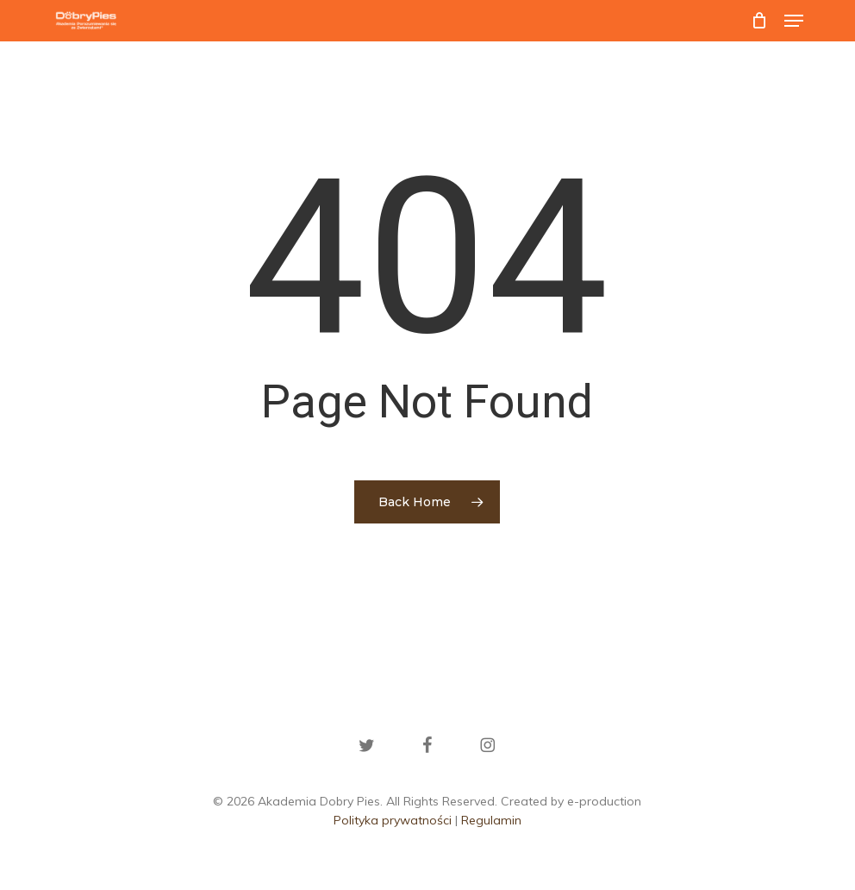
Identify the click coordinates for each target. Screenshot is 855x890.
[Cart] (759, 20)
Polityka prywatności (393, 820)
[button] (793, 20)
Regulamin (491, 820)
